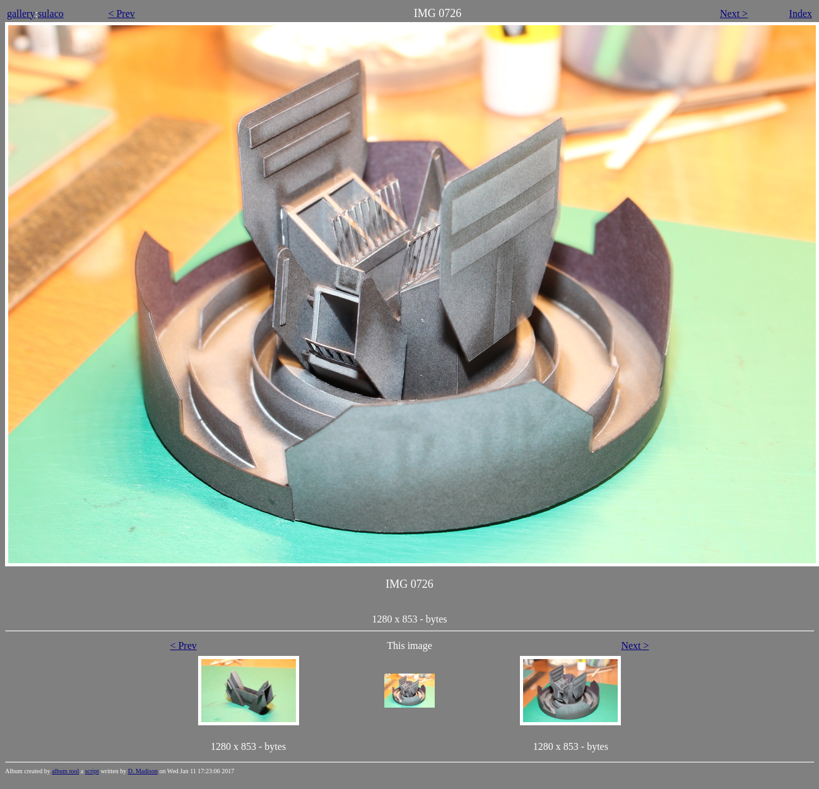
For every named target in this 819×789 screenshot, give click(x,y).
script (92, 771)
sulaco (51, 13)
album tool (65, 771)
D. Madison (143, 771)
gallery (21, 13)
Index (800, 13)
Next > (734, 13)
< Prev (121, 13)
